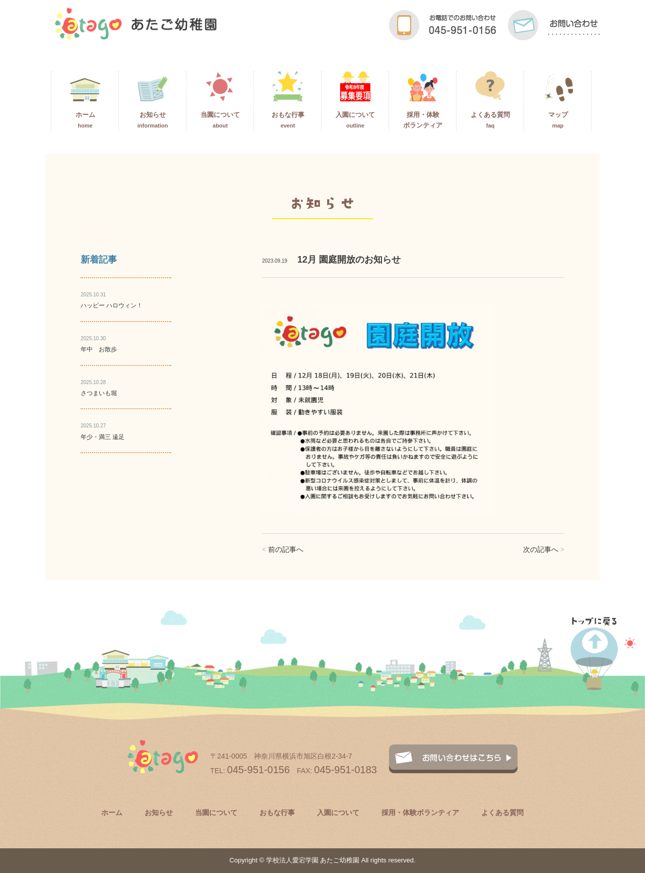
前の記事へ (282, 549)
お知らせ (153, 100)
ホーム (85, 100)
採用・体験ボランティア (422, 100)
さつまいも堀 (99, 393)
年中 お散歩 (99, 349)
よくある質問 (490, 100)
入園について (355, 100)
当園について (220, 100)
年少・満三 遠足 (102, 437)
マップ (558, 100)
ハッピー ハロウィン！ (112, 305)
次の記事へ (543, 549)
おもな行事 (288, 100)
